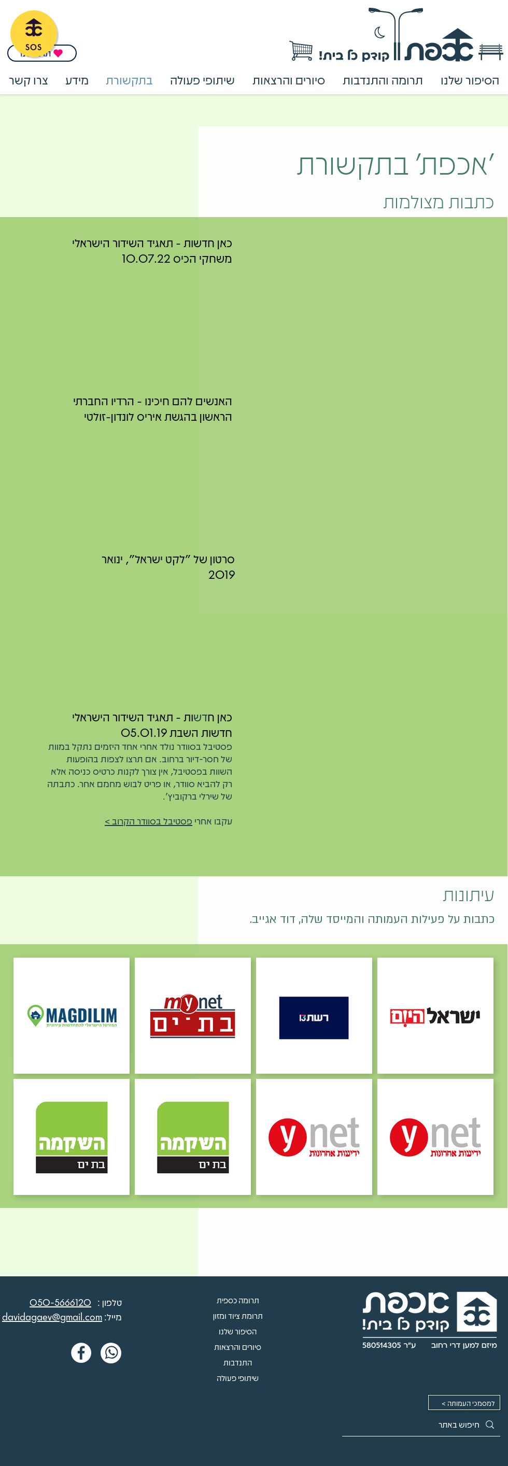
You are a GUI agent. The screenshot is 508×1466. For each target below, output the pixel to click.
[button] (383, 79)
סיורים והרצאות (237, 1347)
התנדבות (237, 1362)
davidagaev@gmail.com (52, 1317)
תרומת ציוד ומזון (238, 1316)
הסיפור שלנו (238, 1331)
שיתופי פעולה (238, 1378)
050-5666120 (60, 1302)
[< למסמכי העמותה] (464, 1402)
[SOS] (33, 33)
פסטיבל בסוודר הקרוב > (148, 821)
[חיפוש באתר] (421, 1424)
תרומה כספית (238, 1300)
